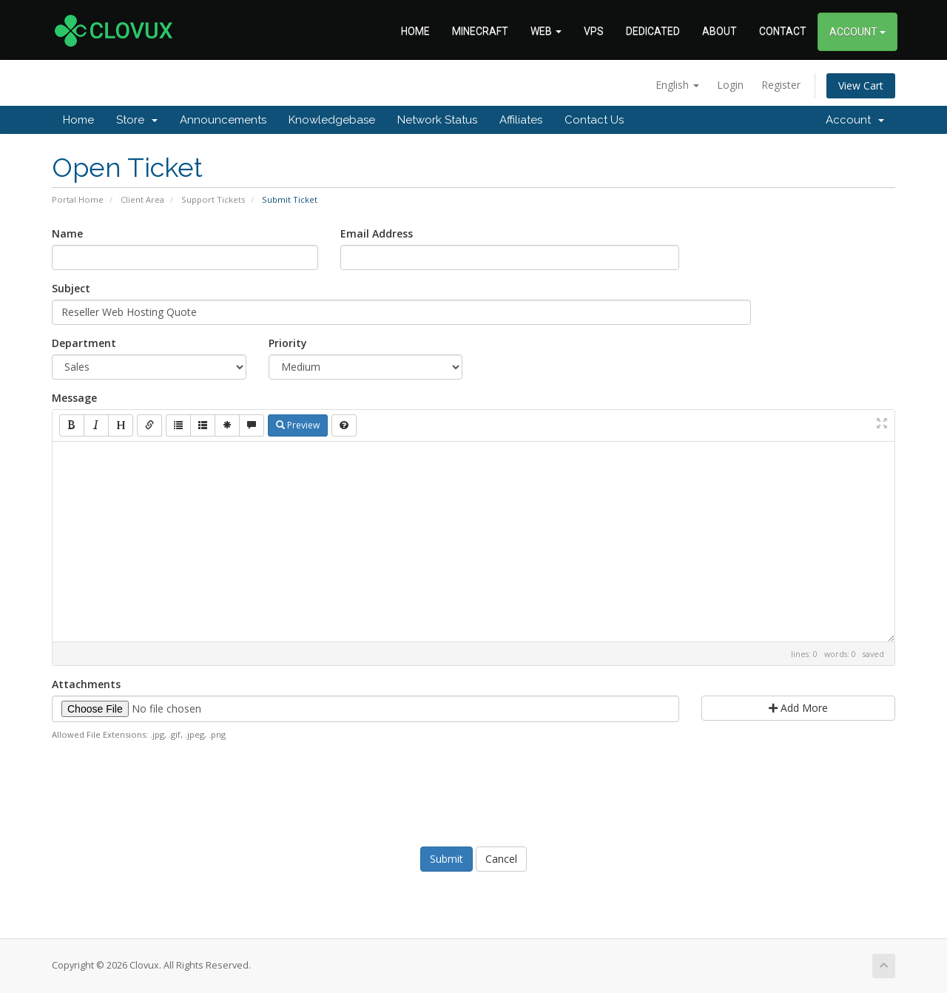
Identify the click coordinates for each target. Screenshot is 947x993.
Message (74, 398)
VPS (594, 31)
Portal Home (78, 199)
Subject (71, 288)
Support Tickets (213, 199)
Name (67, 233)
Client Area (142, 199)
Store (137, 120)
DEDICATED (653, 31)
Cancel (501, 859)
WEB (546, 31)
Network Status (437, 120)
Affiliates (520, 120)
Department (84, 343)
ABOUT (719, 31)
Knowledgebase (332, 120)
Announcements (223, 120)
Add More (798, 708)
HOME (415, 31)
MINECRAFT (480, 31)
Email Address (376, 233)
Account (855, 120)
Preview (298, 425)
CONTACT (782, 31)
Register (781, 85)
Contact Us (594, 120)
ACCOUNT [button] (857, 32)
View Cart (860, 85)
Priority (288, 343)
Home (78, 120)
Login (730, 85)
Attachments (86, 684)
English (677, 85)
